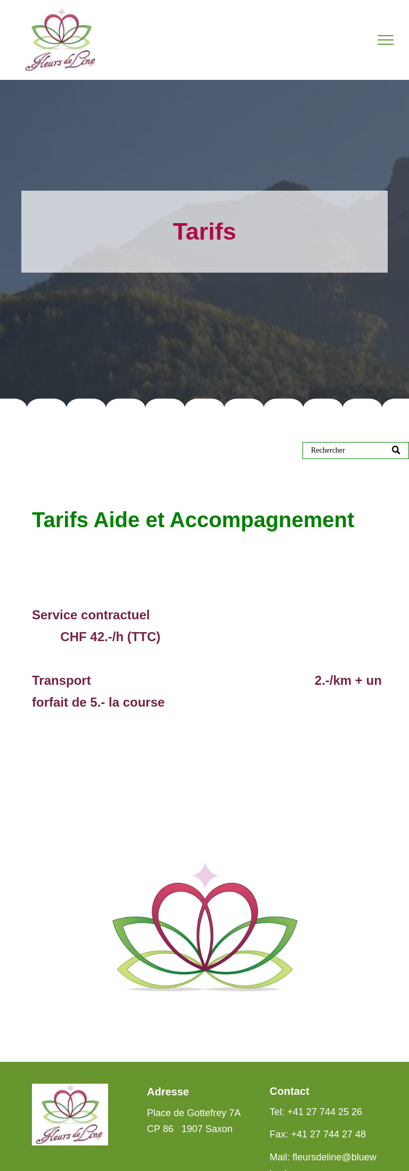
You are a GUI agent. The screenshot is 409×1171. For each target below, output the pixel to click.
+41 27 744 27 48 (328, 1134)
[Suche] (355, 450)
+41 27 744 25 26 (324, 1112)
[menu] (385, 40)
